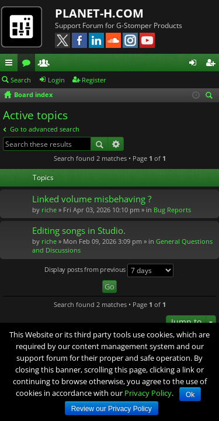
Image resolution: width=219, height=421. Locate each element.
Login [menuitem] (195, 64)
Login (56, 79)
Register (94, 79)
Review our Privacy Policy (111, 409)
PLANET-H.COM (99, 13)
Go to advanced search (44, 129)
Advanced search (116, 144)
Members (46, 64)
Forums (28, 64)
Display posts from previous (108, 270)
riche (49, 209)
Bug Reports (172, 209)
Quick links (11, 64)
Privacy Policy (148, 393)
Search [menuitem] (211, 96)
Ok (190, 395)
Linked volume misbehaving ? (91, 199)
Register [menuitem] (212, 64)
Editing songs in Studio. (79, 230)
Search (21, 79)
